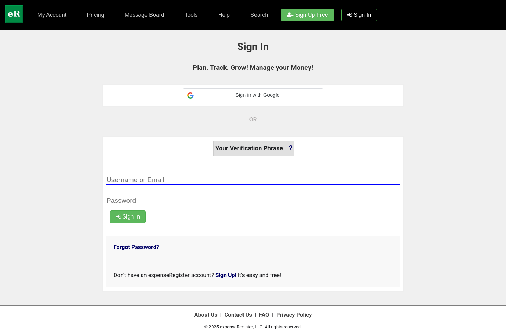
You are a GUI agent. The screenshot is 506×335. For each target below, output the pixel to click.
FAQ (264, 314)
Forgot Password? (136, 247)
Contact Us (238, 314)
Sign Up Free (307, 15)
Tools (190, 15)
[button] (253, 95)
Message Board (143, 15)
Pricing (94, 15)
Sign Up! (225, 275)
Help (223, 15)
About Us (206, 314)
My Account (51, 15)
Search (258, 15)
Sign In (359, 15)
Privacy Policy (294, 314)
